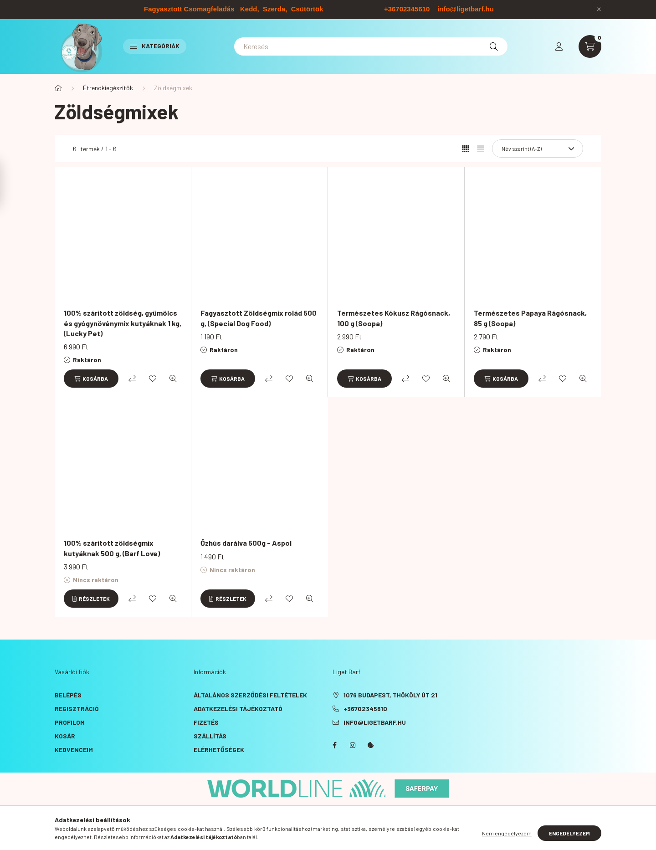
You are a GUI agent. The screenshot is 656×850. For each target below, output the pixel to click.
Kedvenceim (74, 749)
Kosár (65, 736)
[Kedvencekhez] (153, 378)
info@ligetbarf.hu (374, 722)
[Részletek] (91, 598)
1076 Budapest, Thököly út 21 (390, 695)
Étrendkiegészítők (108, 88)
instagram (352, 745)
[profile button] (559, 46)
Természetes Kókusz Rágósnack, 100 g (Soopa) (393, 317)
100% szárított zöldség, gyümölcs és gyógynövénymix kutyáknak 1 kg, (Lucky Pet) (122, 323)
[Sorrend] (537, 148)
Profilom (70, 722)
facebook (334, 745)
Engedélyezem (569, 834)
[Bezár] (599, 9)
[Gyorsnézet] (173, 378)
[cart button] (590, 46)
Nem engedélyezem (507, 834)
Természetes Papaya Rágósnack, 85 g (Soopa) (530, 317)
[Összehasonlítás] (132, 378)
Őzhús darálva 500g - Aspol (246, 542)
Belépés (68, 695)
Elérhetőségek (219, 749)
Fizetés (206, 722)
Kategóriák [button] (154, 46)
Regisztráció (77, 708)
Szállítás (210, 736)
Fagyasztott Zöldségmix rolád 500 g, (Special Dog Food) (258, 317)
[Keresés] (370, 46)
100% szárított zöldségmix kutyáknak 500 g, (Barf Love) (112, 547)
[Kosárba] (91, 378)
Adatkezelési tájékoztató (238, 708)
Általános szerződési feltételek (250, 695)
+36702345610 (365, 708)
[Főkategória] (58, 88)
